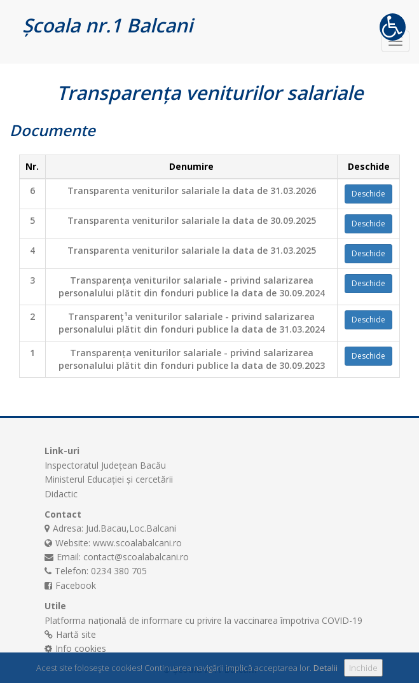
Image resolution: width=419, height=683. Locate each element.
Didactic (61, 494)
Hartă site (76, 634)
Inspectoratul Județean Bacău (105, 465)
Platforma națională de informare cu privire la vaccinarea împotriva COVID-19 (203, 620)
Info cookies (80, 648)
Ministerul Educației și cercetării (109, 479)
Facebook (75, 585)
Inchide (363, 667)
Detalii (325, 667)
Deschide (368, 193)
